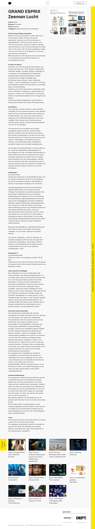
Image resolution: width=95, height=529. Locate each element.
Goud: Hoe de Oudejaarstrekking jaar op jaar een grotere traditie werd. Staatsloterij (37, 450)
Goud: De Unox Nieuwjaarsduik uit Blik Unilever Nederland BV (57, 448)
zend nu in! (80, 3)
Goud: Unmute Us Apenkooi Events (37, 493)
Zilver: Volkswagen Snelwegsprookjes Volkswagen (57, 494)
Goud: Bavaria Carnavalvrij (16, 472)
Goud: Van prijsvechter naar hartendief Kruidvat (16, 448)
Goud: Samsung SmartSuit (78, 447)
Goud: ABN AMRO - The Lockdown (57, 472)
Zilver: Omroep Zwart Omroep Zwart (37, 472)
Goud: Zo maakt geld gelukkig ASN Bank (78, 473)
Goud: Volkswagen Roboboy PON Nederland (16, 494)
